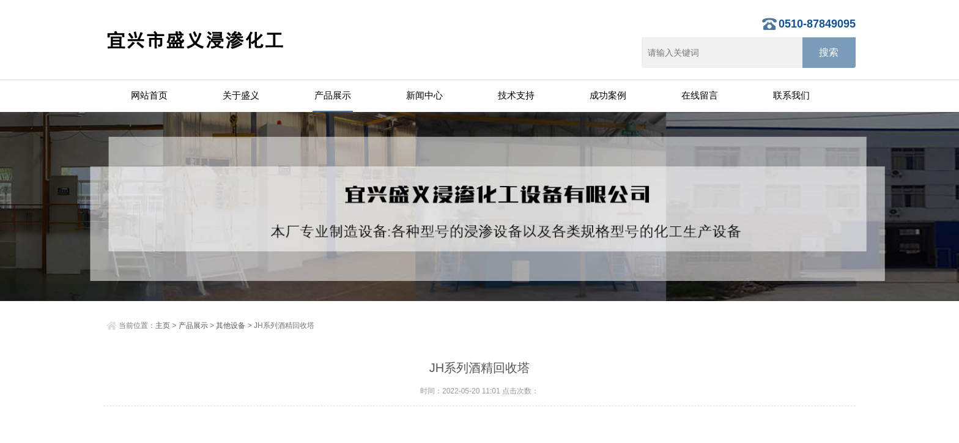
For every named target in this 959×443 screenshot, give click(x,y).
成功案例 (608, 95)
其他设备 (230, 325)
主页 (162, 325)
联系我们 (791, 95)
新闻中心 (424, 95)
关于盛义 (241, 95)
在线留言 (699, 95)
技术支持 (516, 95)
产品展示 (332, 95)
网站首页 (149, 95)
